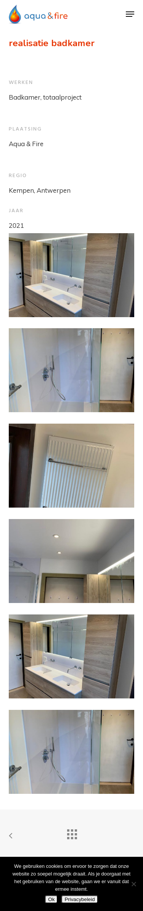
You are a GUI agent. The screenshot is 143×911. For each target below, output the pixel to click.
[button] (130, 14)
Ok (51, 899)
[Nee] (133, 884)
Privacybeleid (79, 899)
